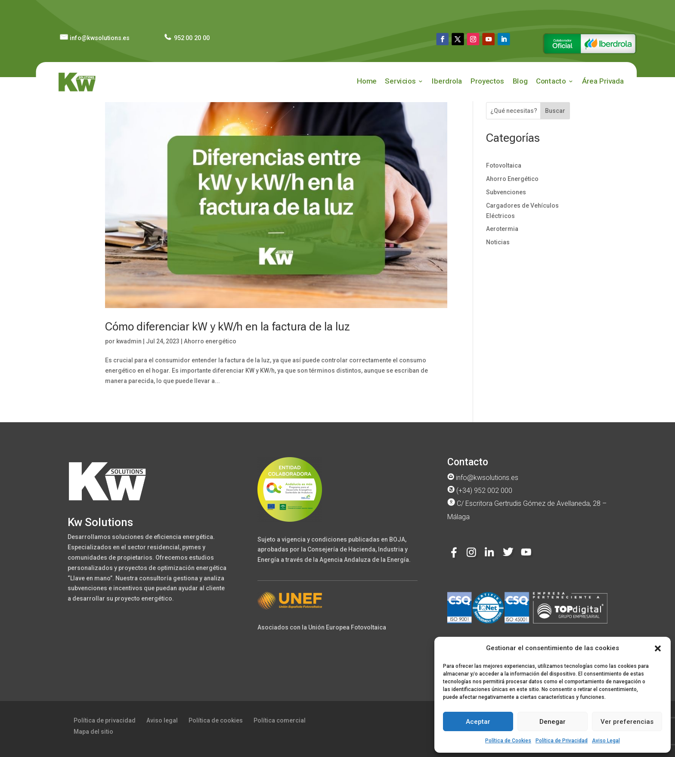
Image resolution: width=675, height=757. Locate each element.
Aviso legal (162, 720)
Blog (520, 81)
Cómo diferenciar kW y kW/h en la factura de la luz (227, 326)
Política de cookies (216, 720)
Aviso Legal (606, 741)
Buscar (555, 110)
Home (366, 81)
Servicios (400, 81)
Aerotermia (502, 228)
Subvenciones (506, 192)
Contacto (551, 81)
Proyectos (487, 81)
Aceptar (478, 722)
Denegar (552, 722)
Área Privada (603, 81)
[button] (657, 648)
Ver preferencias (627, 722)
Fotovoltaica (503, 165)
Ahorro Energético (512, 178)
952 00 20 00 (186, 37)
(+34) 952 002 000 (479, 490)
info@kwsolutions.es (94, 37)
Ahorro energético (210, 341)
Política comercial (280, 720)
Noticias (498, 242)
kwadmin (129, 341)
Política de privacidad (105, 720)
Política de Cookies (508, 741)
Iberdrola (447, 81)
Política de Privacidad (562, 741)
